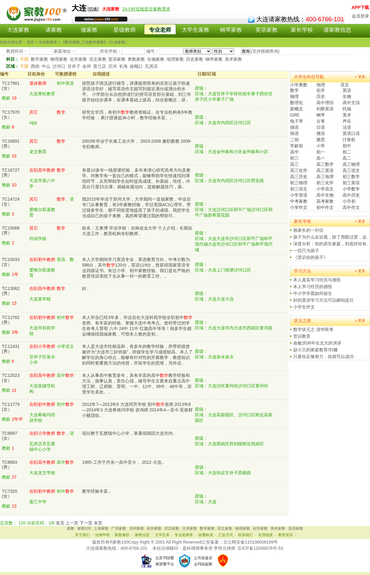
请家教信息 (337, 30)
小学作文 (298, 207)
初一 (320, 151)
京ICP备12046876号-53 (260, 548)
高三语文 (351, 170)
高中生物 (325, 195)
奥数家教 (136, 59)
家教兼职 (122, 535)
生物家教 (155, 59)
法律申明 (102, 535)
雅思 (320, 139)
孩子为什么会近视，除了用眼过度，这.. (331, 236)
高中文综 (351, 102)
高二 (347, 158)
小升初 (349, 201)
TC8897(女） (9, 436)
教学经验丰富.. (96, 491)
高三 (294, 164)
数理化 (296, 102)
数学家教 (39, 59)
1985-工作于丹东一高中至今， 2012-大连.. (123, 462)
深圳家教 (136, 528)
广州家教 (118, 528)
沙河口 (58, 66)
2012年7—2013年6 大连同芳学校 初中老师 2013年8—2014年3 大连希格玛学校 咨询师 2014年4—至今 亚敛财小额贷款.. (137, 410)
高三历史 (298, 176)
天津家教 (189, 528)
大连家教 (18, 30)
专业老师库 (184, 535)
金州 (86, 66)
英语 (347, 90)
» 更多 (360, 77)
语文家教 (97, 59)
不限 (24, 59)
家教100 (84, 528)
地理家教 (175, 59)
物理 (294, 96)
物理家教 (59, 59)
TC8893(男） (9, 465)
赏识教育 (301, 336)
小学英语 (298, 195)
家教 (70, 528)
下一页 (86, 522)
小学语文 (325, 188)
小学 (320, 145)
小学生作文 (304, 306)
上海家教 (101, 528)
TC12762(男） (11, 320)
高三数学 (325, 164)
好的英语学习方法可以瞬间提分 (323, 300)
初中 (347, 145)
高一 (320, 158)
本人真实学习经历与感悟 (317, 279)
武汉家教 (171, 528)
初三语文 (298, 188)
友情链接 (265, 535)
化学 (320, 90)
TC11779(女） (11, 407)
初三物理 (298, 182)
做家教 (89, 30)
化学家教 (78, 59)
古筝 (320, 121)
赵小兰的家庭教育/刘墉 (315, 349)
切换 (93, 8)
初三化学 (325, 182)
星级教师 (124, 30)
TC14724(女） (11, 201)
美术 (347, 114)
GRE (294, 114)
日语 (320, 127)
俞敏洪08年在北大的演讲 (317, 343)
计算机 (349, 139)
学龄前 (296, 145)
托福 (347, 108)
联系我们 (245, 535)
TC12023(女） (11, 378)
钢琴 (320, 114)
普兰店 (99, 66)
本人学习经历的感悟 (312, 286)
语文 (344, 84)
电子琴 (296, 121)
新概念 (296, 108)
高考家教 (325, 201)
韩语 (294, 133)
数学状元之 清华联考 (313, 329)
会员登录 (360, 16)
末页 (98, 522)
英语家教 (266, 30)
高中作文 (351, 207)
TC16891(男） (11, 144)
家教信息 (142, 535)
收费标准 (205, 535)
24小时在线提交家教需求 (146, 8)
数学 (294, 90)
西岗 (35, 66)
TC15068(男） (11, 230)
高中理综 (325, 102)
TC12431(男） (11, 349)
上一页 (71, 522)
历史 (320, 96)
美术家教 (233, 59)
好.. (85, 288)
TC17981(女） (11, 86)
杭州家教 (154, 528)
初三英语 (351, 182)
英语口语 (351, 133)
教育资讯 (285, 535)
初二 (347, 151)
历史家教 (194, 59)
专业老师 (160, 30)
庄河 (112, 66)
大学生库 (162, 535)
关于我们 (82, 535)
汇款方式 (225, 535)
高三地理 (325, 176)
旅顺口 (136, 66)
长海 (123, 66)
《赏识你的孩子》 (310, 257)
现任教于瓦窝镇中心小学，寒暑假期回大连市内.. (128, 433)
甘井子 (74, 66)
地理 (320, 84)
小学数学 (351, 188)
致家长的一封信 (308, 230)
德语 (294, 127)
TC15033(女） (11, 262)
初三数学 (351, 176)
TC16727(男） (11, 172)
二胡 (294, 139)
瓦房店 (151, 66)
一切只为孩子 (306, 250)
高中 (294, 151)
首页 (60, 522)
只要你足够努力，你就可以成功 (323, 356)
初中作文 (325, 207)
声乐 (347, 121)
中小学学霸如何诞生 (312, 293)
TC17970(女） (11, 115)
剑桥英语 (325, 108)
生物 (347, 96)
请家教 (53, 30)
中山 (46, 66)
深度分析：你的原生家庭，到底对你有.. (331, 243)
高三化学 (298, 170)
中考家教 (298, 201)
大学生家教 (195, 30)
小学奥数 (298, 84)
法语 (347, 127)
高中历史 (351, 195)
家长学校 (302, 30)
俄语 (320, 133)
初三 (294, 158)
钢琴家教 (231, 30)
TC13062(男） (11, 291)
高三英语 (325, 170)
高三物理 (351, 164)
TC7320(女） (9, 494)
